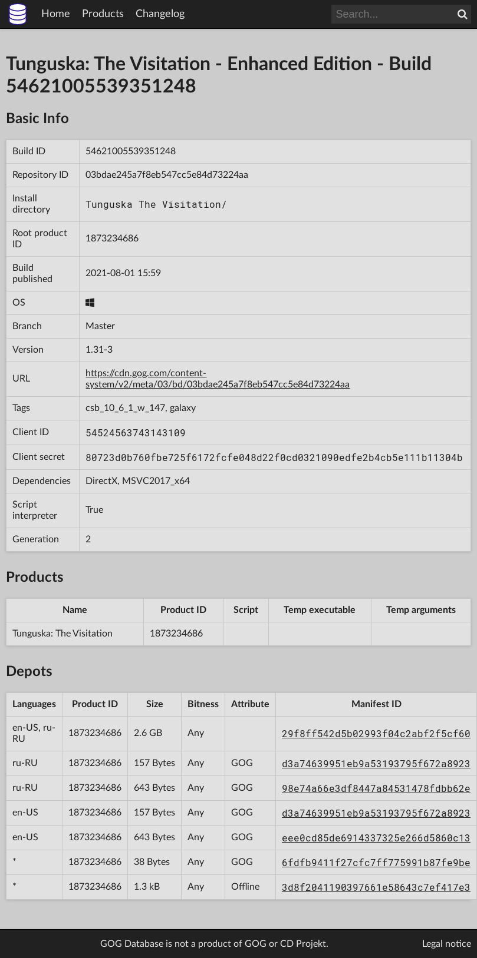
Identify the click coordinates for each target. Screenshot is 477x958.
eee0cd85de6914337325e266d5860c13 (376, 837)
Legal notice (446, 944)
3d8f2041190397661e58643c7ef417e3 (376, 887)
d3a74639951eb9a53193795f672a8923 (376, 763)
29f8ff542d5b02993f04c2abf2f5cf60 (376, 733)
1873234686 (112, 238)
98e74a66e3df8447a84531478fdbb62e (376, 788)
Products (103, 14)
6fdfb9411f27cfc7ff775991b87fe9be (376, 862)
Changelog (160, 14)
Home (55, 14)
